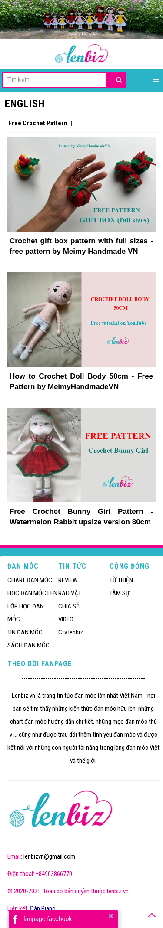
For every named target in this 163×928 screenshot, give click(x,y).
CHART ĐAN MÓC (29, 580)
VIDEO (65, 619)
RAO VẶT (69, 593)
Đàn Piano (43, 908)
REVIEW (67, 580)
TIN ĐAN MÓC (25, 632)
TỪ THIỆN (121, 580)
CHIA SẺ (68, 606)
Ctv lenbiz (70, 632)
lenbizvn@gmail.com (49, 856)
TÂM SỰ (120, 593)
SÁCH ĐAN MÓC (28, 645)
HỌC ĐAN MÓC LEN (32, 593)
